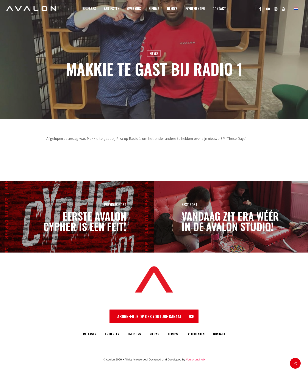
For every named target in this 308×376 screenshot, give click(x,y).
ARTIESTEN (112, 334)
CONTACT (219, 334)
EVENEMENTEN (195, 334)
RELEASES (89, 334)
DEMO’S (173, 334)
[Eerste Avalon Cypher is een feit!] (77, 217)
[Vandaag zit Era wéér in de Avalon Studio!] (231, 217)
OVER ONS (134, 334)
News (154, 53)
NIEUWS (154, 334)
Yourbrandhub (195, 359)
